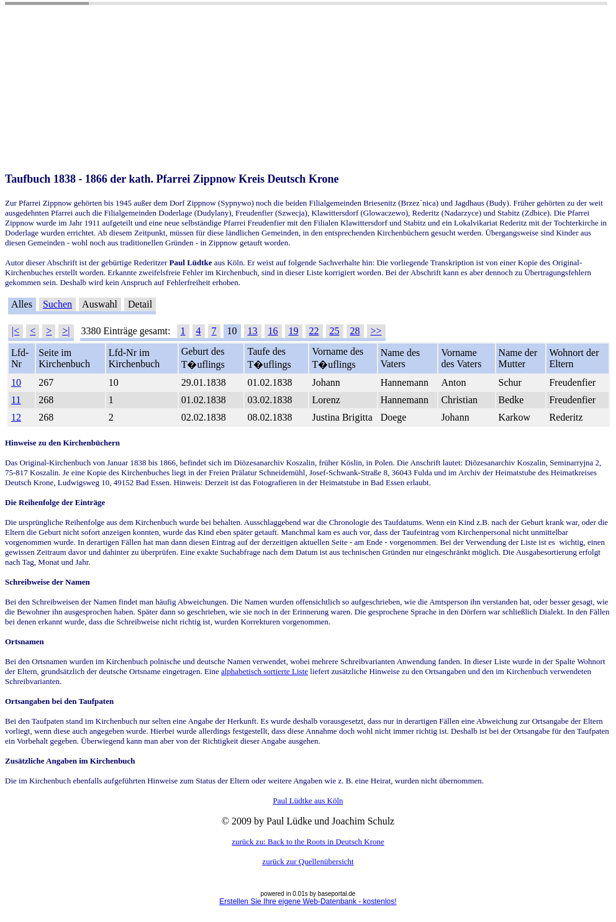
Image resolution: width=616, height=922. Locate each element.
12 (16, 417)
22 (314, 331)
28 (355, 331)
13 (253, 331)
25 (335, 331)
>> (376, 331)
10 (16, 382)
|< (15, 331)
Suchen (57, 304)
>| (66, 331)
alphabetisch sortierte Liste (264, 671)
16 (273, 331)
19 (294, 331)
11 (15, 400)
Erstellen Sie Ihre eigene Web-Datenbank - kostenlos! (307, 901)
